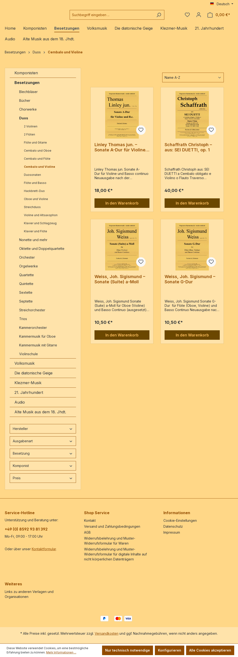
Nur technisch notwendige (127, 650)
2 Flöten (29, 138)
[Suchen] (166, 17)
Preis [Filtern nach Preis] (43, 482)
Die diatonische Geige (33, 376)
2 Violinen (30, 130)
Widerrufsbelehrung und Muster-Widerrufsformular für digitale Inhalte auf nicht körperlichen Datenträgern (115, 554)
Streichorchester (32, 314)
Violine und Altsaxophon (41, 219)
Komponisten (26, 76)
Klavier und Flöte (35, 235)
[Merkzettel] (187, 16)
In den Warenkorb (122, 207)
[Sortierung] (193, 81)
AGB (87, 532)
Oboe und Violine (36, 203)
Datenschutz (173, 526)
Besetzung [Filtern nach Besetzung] (43, 457)
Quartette (26, 279)
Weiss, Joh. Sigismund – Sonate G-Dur (190, 283)
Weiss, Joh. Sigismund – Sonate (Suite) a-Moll (119, 283)
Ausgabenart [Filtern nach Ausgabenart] (43, 445)
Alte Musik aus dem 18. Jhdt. (40, 415)
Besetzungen (27, 86)
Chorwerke (28, 113)
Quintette (26, 287)
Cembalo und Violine (39, 170)
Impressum (171, 532)
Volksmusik (24, 367)
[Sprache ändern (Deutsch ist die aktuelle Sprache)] (221, 4)
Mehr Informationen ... (61, 652)
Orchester (27, 261)
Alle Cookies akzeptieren (210, 650)
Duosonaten (32, 178)
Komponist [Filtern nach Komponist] (43, 469)
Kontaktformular (44, 549)
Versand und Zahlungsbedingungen (112, 526)
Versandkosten (106, 633)
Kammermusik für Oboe (37, 340)
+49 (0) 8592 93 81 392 (26, 529)
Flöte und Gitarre (35, 146)
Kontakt (90, 520)
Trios (23, 323)
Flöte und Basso (35, 186)
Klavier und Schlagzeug (40, 227)
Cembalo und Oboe (37, 154)
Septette (26, 305)
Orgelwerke (28, 270)
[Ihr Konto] (198, 16)
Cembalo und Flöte (37, 162)
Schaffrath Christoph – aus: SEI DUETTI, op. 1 (188, 151)
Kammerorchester (33, 331)
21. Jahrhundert (28, 396)
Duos (23, 122)
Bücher (24, 104)
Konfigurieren (169, 650)
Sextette (25, 296)
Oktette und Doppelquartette (41, 252)
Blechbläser (28, 95)
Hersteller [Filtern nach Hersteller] (43, 432)
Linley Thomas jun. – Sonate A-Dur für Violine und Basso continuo (119, 151)
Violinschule (28, 358)
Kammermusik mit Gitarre (38, 349)
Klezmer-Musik (27, 386)
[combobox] (123, 17)
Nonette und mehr (33, 244)
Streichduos (32, 211)
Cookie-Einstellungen (180, 520)
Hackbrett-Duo (34, 194)
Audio (19, 406)
